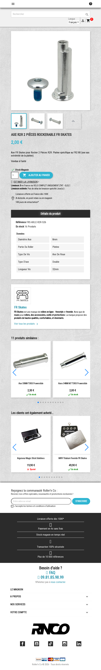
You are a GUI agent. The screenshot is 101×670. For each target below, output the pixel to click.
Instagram (64, 643)
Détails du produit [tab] (51, 213)
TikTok (50, 643)
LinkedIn (78, 643)
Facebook (22, 643)
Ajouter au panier (36, 175)
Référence (21, 222)
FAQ (50, 572)
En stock (20, 226)
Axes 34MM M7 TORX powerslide (72, 383)
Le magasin (16, 589)
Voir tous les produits (26, 323)
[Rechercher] (50, 14)
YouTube (36, 643)
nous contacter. (58, 582)
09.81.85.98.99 (50, 577)
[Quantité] (14, 175)
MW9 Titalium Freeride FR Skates (72, 458)
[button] (64, 188)
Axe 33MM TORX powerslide (30, 383)
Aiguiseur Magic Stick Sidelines (31, 458)
